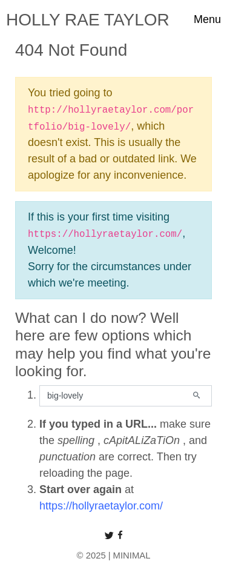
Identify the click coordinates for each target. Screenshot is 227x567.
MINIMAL (132, 555)
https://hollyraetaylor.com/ (101, 506)
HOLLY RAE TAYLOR (87, 19)
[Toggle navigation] (207, 20)
